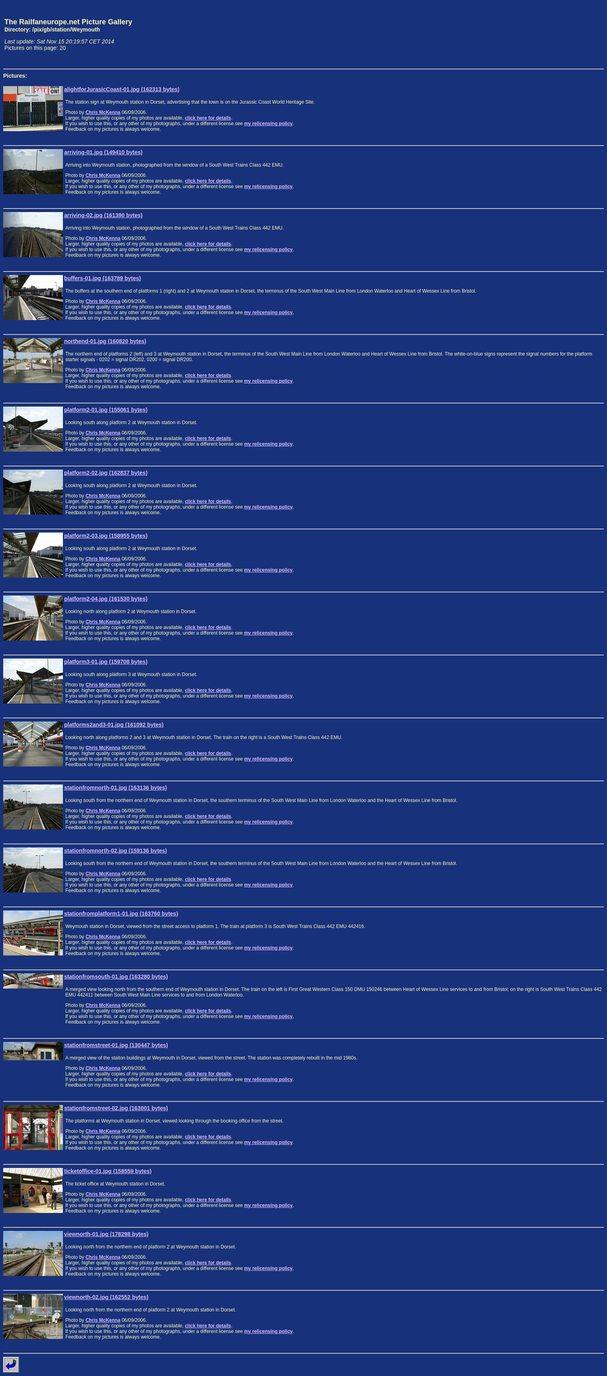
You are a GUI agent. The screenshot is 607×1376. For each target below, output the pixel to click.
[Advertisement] (567, 34)
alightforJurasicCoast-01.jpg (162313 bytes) (121, 89)
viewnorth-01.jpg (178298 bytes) (106, 1234)
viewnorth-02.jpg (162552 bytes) (106, 1297)
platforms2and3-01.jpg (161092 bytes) (114, 724)
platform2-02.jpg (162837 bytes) (105, 473)
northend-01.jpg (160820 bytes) (105, 341)
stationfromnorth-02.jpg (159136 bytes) (115, 850)
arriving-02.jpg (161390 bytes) (103, 215)
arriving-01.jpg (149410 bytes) (103, 152)
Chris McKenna (103, 112)
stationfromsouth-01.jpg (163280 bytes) (116, 976)
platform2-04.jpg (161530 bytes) (105, 599)
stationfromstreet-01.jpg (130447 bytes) (116, 1045)
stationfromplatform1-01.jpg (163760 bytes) (121, 913)
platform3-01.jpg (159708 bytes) (105, 662)
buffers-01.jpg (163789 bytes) (102, 278)
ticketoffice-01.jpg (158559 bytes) (107, 1171)
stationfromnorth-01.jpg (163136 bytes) (115, 787)
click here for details (208, 118)
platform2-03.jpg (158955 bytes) (105, 536)
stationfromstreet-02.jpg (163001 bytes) (116, 1108)
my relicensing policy (268, 123)
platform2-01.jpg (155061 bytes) (105, 410)
